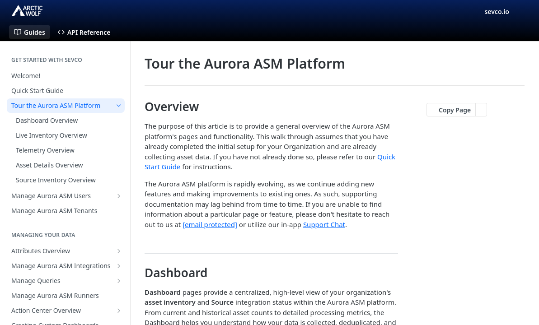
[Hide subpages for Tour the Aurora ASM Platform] (118, 105)
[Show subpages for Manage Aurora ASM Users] (118, 196)
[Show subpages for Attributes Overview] (118, 251)
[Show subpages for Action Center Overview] (118, 310)
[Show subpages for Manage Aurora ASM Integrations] (118, 265)
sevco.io (496, 11)
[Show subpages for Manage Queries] (118, 280)
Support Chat (324, 224)
